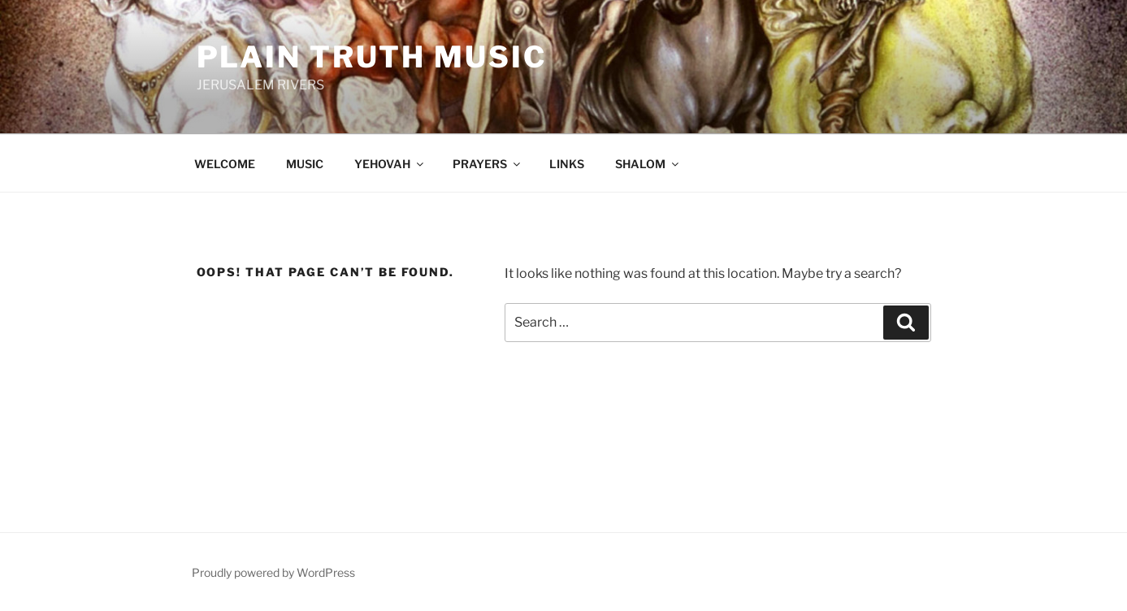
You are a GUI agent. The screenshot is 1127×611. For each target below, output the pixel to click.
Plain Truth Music (372, 57)
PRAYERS (487, 164)
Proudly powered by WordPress (273, 572)
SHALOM (648, 164)
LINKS (566, 164)
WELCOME (224, 164)
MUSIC (304, 164)
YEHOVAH (390, 164)
